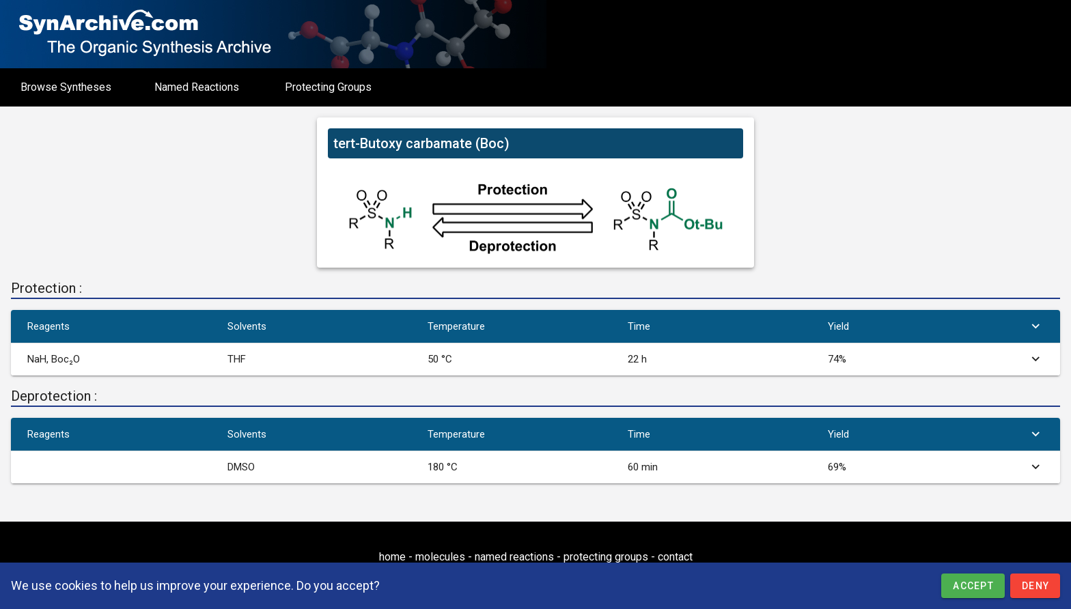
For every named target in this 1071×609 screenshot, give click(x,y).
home (392, 556)
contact (675, 556)
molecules (440, 556)
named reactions (514, 556)
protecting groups (606, 556)
